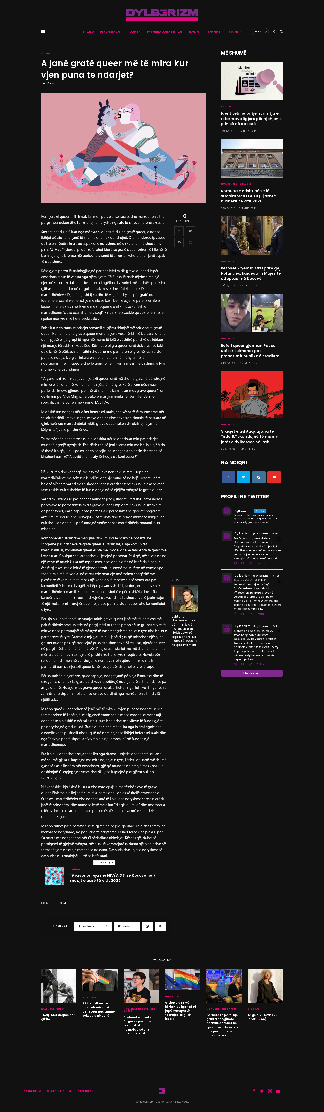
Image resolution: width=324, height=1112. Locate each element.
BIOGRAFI (254, 1008)
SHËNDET (47, 53)
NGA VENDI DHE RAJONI (236, 184)
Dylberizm (242, 533)
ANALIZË (226, 106)
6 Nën (275, 533)
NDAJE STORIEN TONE (59, 1091)
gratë (63, 903)
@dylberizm (260, 533)
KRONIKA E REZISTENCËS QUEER (139, 1010)
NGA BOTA (228, 261)
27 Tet (276, 626)
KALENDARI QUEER (52, 1008)
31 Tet (275, 575)
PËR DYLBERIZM (32, 1091)
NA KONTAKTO (86, 1091)
